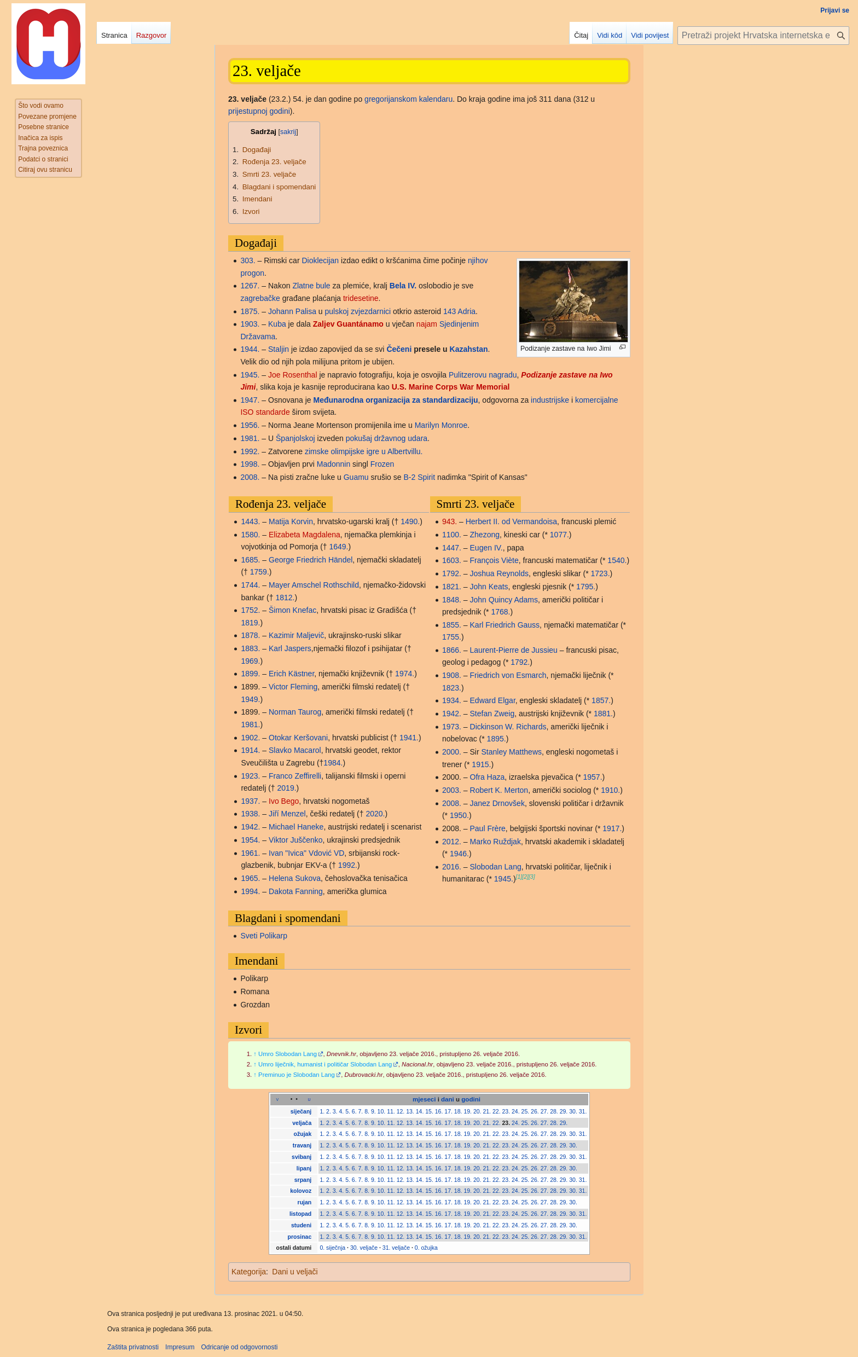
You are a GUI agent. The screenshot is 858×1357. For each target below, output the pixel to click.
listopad (300, 1213)
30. (573, 1111)
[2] (525, 876)
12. (401, 1111)
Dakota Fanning (296, 891)
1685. (250, 559)
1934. (451, 700)
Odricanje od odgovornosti (239, 1347)
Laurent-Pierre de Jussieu (514, 650)
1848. (451, 599)
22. (496, 1111)
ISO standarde (264, 412)
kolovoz (300, 1190)
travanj (302, 1145)
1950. (459, 815)
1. (322, 1111)
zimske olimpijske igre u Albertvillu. (364, 451)
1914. (250, 750)
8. (366, 1111)
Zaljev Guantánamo (348, 324)
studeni (301, 1225)
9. (373, 1111)
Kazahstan (469, 349)
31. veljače (396, 1247)
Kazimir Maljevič (296, 635)
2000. (451, 751)
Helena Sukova (295, 878)
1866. (451, 650)
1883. (250, 648)
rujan (305, 1202)
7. (360, 1111)
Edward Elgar (492, 700)
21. (487, 1111)
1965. (250, 878)
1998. (249, 464)
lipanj (304, 1168)
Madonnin (334, 464)
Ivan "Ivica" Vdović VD (306, 853)
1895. (496, 738)
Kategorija (248, 1271)
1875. (249, 311)
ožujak (303, 1133)
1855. (451, 624)
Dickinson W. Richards (508, 726)
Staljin (278, 349)
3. (335, 1111)
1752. (250, 610)
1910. (610, 790)
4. (341, 1111)
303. (247, 260)
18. (458, 1111)
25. (525, 1111)
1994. (250, 891)
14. (420, 1111)
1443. (250, 521)
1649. (338, 546)
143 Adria (459, 311)
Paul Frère (488, 828)
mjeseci (424, 1099)
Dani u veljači (294, 1271)
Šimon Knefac (292, 610)
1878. (250, 635)
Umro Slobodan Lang (287, 1054)
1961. (250, 853)
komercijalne (596, 400)
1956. (249, 425)
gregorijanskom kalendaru (408, 99)
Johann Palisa (292, 311)
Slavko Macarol (295, 750)
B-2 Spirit (419, 477)
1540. (617, 560)
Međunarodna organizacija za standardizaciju (396, 400)
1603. (451, 560)
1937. (250, 801)
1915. (481, 764)
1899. (250, 673)
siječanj (301, 1111)
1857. (601, 700)
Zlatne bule (311, 285)
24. (516, 1111)
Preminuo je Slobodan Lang (296, 1074)
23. (506, 1111)
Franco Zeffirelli (295, 776)
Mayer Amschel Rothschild (314, 585)
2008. (249, 477)
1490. (410, 521)
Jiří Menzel (287, 813)
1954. (250, 840)
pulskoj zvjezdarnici (358, 311)
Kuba (277, 324)
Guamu (356, 477)
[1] (519, 876)
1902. (250, 737)
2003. (451, 790)
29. (564, 1111)
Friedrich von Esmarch (508, 675)
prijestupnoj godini (259, 111)
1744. (250, 585)
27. (545, 1111)
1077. (559, 534)
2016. (451, 866)
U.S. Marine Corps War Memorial (451, 386)
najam (426, 324)
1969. (250, 661)
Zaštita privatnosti (133, 1347)
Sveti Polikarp (263, 935)
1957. (592, 777)
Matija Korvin (291, 521)
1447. (451, 547)
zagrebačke (260, 298)
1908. (451, 675)
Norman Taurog (295, 712)
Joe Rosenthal (292, 374)
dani (447, 1099)
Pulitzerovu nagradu (483, 374)
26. (535, 1111)
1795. (585, 586)
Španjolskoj (295, 438)
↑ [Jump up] (255, 1054)
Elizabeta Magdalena (304, 534)
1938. (250, 813)
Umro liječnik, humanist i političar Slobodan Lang (325, 1064)
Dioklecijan (320, 260)
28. (554, 1111)
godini (470, 1099)
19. (467, 1111)
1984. (333, 762)
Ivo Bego (284, 801)
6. (354, 1111)
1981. (249, 438)
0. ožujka (426, 1247)
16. (439, 1111)
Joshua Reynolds (499, 573)
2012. (451, 841)
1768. (500, 611)
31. (583, 1111)
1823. (451, 687)
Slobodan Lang (495, 866)
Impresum (179, 1347)
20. (477, 1111)
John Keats (489, 586)
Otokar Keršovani (298, 737)
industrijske (550, 400)
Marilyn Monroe (441, 425)
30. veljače (364, 1247)
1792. (451, 573)
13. (410, 1111)
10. (382, 1111)
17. (448, 1111)
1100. (451, 534)
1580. (250, 534)
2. (328, 1111)
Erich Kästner (291, 673)
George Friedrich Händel (310, 559)
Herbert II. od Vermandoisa (511, 521)
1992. (249, 451)
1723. (600, 573)
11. (391, 1111)
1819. (250, 622)
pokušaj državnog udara (386, 438)
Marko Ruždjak (495, 841)
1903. (249, 324)
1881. (603, 713)
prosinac (300, 1236)
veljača (301, 1123)
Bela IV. (403, 285)
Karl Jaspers (290, 648)
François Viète (494, 560)
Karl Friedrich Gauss (505, 624)
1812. (284, 597)
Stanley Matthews (512, 751)
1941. (409, 737)
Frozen (382, 464)
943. (449, 521)
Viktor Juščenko (296, 840)
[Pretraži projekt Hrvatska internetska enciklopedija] (763, 35)
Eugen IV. (486, 547)
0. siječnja (332, 1247)
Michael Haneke (296, 826)
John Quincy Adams (504, 599)
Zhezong (485, 534)
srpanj (303, 1179)
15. (429, 1111)
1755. (451, 637)
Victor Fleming (293, 686)
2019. (287, 788)
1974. (404, 673)
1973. (451, 726)
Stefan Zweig (492, 713)
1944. (249, 349)
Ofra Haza (487, 777)
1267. (249, 285)
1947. (249, 400)
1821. (451, 586)
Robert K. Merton (499, 790)
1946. (459, 853)
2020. (375, 813)
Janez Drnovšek (497, 803)
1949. (250, 699)
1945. (249, 374)
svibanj (301, 1156)
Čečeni (398, 349)
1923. (250, 776)
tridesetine (361, 298)
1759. (259, 571)
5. (347, 1111)
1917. (612, 828)
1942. (250, 826)
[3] (532, 876)
